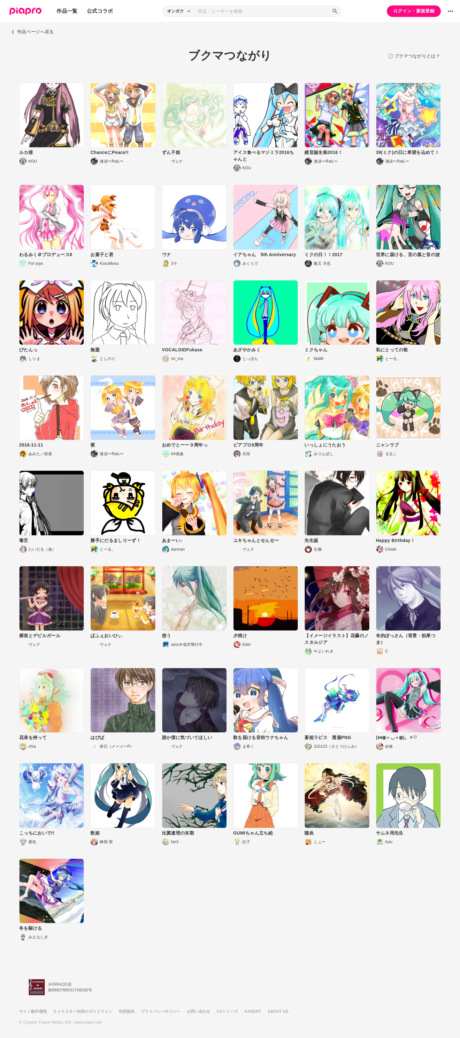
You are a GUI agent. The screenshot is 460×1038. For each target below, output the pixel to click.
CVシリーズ (227, 1011)
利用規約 (126, 1011)
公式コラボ (100, 11)
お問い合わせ (199, 1011)
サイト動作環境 (33, 1011)
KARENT (253, 1011)
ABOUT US (278, 1011)
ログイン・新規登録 (413, 10)
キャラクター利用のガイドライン (82, 1011)
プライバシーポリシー (160, 1011)
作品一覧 (67, 11)
